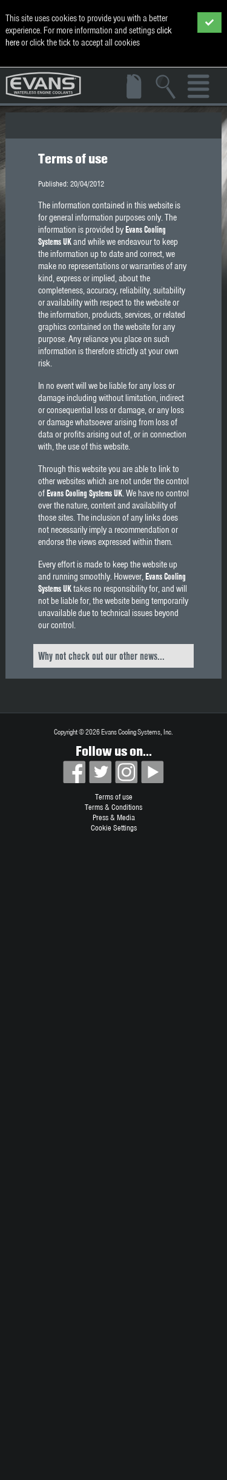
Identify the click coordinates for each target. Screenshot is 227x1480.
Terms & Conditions (113, 807)
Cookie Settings (114, 828)
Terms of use (114, 797)
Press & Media (114, 817)
